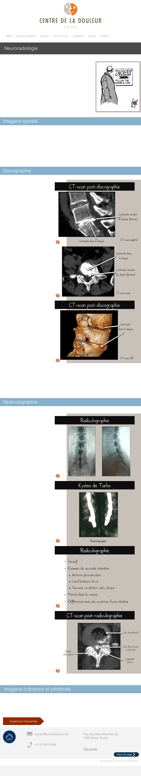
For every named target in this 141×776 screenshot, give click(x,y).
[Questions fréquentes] (23, 721)
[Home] (9, 736)
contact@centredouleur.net (51, 734)
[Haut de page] (126, 754)
